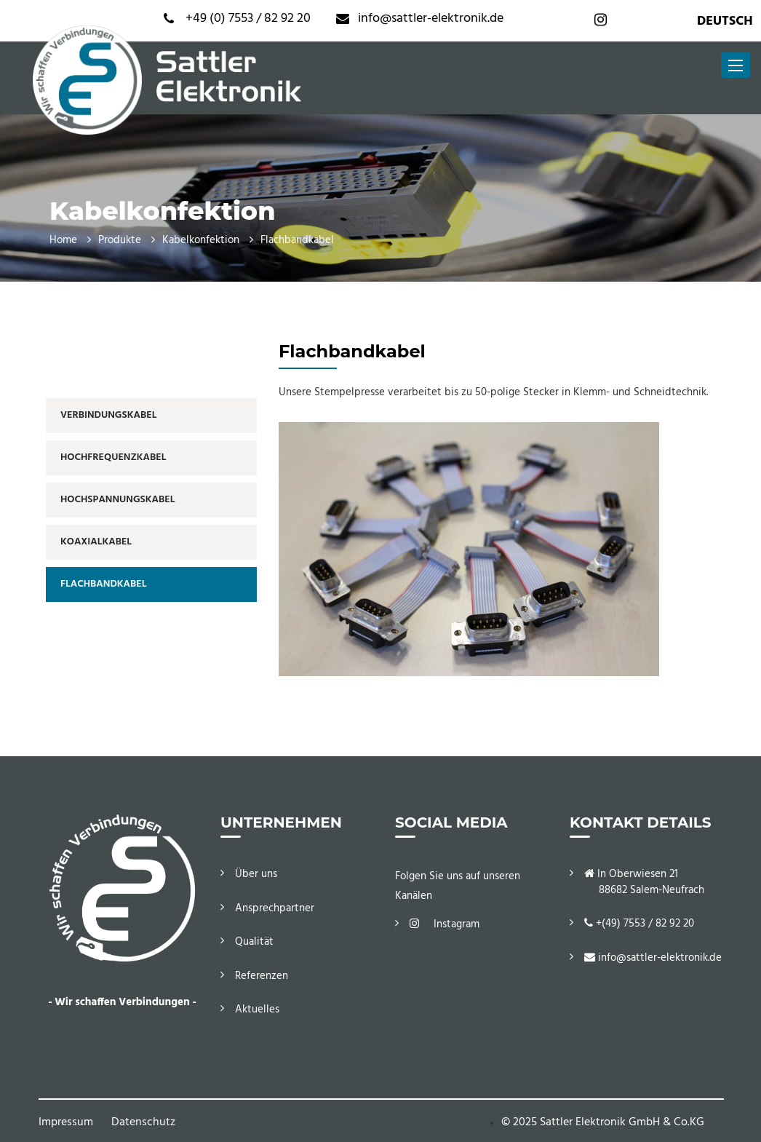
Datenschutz (143, 1122)
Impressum (66, 1122)
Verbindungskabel (108, 415)
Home (63, 240)
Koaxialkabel (96, 542)
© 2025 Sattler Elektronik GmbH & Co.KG (602, 1122)
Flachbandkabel (103, 584)
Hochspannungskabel (117, 499)
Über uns (256, 874)
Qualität (254, 942)
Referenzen (261, 976)
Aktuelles (257, 1009)
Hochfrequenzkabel (113, 457)
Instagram (444, 924)
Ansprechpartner (274, 908)
